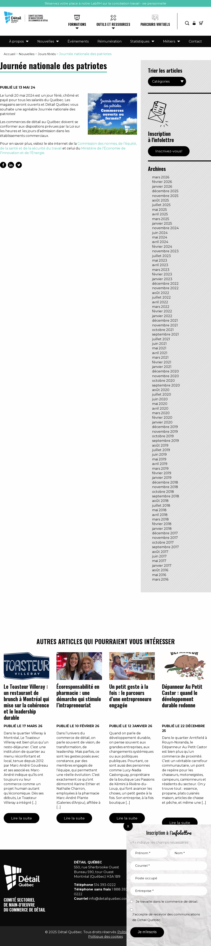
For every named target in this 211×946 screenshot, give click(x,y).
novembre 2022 (165, 288)
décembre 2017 (165, 533)
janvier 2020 (162, 422)
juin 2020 (160, 399)
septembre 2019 (165, 441)
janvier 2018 (162, 529)
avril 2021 (159, 353)
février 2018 (161, 524)
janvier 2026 (162, 186)
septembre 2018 (165, 496)
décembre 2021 (165, 320)
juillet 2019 (161, 450)
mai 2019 (159, 459)
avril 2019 (159, 464)
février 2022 (162, 311)
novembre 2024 (165, 228)
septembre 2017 (165, 547)
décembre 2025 (165, 191)
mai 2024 (159, 237)
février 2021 (161, 362)
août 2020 (160, 390)
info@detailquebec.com (109, 899)
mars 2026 (160, 177)
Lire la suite (21, 818)
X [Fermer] (128, 826)
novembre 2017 (165, 538)
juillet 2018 (161, 505)
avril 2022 (160, 302)
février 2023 (162, 274)
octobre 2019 (163, 436)
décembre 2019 (165, 427)
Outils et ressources (113, 24)
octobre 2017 (163, 542)
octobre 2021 (163, 330)
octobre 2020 (163, 381)
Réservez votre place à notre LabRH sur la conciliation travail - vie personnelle (105, 3)
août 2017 (160, 552)
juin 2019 (159, 454)
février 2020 (162, 418)
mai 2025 (159, 210)
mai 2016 (159, 575)
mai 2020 (159, 404)
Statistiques (139, 41)
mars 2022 (160, 307)
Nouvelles (45, 41)
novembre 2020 (165, 376)
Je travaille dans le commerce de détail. (167, 901)
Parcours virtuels (155, 24)
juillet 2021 (161, 339)
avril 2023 (160, 265)
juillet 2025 (161, 205)
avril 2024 (160, 242)
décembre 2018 (165, 482)
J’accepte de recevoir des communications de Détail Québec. (166, 917)
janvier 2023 (162, 279)
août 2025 (160, 200)
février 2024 (162, 247)
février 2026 (162, 182)
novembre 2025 (165, 196)
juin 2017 (159, 556)
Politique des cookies (105, 937)
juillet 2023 (161, 256)
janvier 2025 (162, 223)
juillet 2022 (161, 297)
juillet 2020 (161, 394)
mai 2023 (159, 260)
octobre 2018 (163, 492)
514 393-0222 (105, 885)
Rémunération (109, 41)
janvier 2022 (162, 316)
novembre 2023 (165, 251)
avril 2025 (160, 214)
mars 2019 (160, 469)
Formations (77, 24)
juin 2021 (159, 344)
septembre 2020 (166, 385)
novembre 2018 (165, 487)
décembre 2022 (165, 284)
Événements (78, 41)
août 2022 (160, 293)
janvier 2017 (161, 566)
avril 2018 (160, 515)
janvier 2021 (161, 367)
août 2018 (160, 501)
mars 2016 (160, 579)
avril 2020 (160, 408)
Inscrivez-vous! (168, 151)
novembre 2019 (165, 432)
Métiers (169, 41)
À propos (16, 41)
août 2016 (160, 570)
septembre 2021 (165, 334)
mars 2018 (160, 519)
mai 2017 (159, 561)
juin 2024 (160, 233)
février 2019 (161, 473)
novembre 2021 (165, 325)
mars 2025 (160, 219)
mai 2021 (159, 348)
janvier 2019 (161, 478)
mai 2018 (159, 510)
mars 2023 (160, 270)
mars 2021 (160, 357)
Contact (195, 41)
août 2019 (160, 445)
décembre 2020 (165, 371)
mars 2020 (161, 413)
